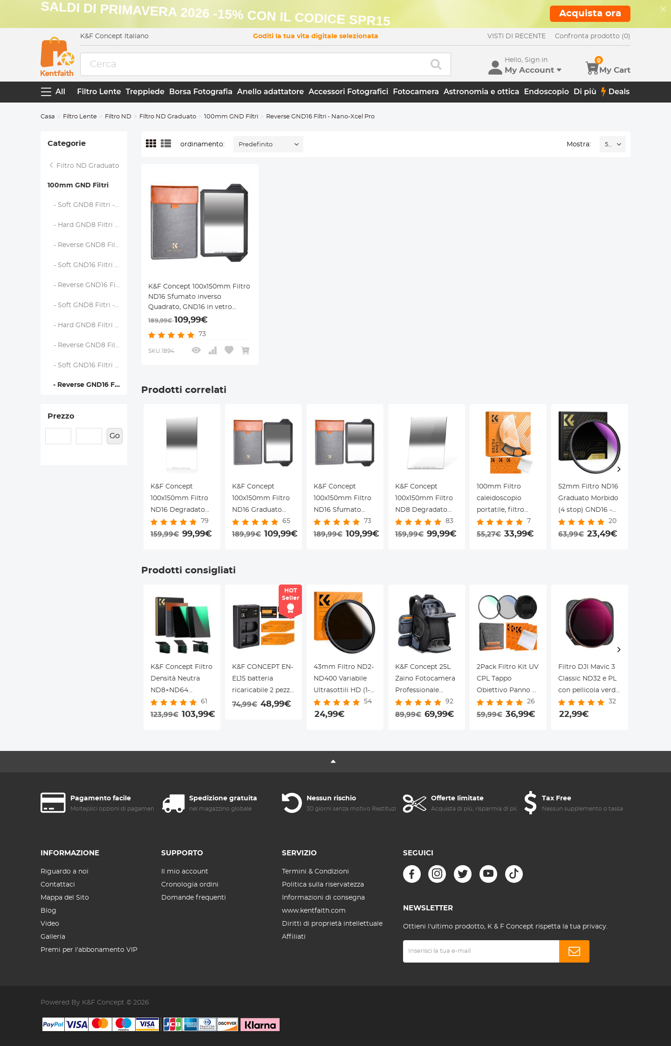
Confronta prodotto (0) (592, 36)
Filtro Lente (99, 91)
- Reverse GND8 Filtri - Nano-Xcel (87, 245)
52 (608, 145)
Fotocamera (416, 91)
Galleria (53, 937)
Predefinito (256, 145)
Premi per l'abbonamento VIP (89, 950)
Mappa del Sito (65, 898)
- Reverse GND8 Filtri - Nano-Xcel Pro (87, 345)
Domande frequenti (193, 898)
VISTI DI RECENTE (516, 36)
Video (50, 924)
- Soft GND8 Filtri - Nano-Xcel (87, 205)
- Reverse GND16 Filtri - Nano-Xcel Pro (87, 385)
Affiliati (294, 937)
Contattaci (58, 884)
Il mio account (184, 871)
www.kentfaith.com (314, 911)
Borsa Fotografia (201, 91)
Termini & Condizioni (315, 871)
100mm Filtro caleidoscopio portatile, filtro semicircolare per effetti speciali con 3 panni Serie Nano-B (506, 499)
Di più (585, 91)
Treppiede (145, 91)
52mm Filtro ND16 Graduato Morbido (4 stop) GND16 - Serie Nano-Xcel (588, 499)
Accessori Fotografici (348, 91)
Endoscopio (546, 91)
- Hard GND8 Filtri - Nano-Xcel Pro (87, 325)
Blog (48, 911)
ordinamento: (202, 144)
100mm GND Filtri (231, 117)
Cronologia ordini (190, 884)
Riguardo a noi (65, 871)
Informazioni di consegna (323, 898)
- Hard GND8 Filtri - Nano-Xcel (87, 225)
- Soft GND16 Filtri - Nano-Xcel (87, 265)
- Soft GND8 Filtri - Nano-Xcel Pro (87, 305)
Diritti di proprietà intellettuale (332, 924)
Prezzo (61, 416)
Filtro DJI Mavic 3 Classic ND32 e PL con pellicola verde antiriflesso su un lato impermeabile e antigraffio (588, 680)
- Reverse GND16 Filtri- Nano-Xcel (87, 285)
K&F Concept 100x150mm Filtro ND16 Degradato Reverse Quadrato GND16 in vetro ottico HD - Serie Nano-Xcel (180, 499)
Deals (615, 92)
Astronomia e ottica (481, 91)
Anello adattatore (270, 91)
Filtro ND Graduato (167, 117)
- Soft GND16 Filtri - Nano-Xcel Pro (87, 365)
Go (115, 436)
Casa (48, 117)
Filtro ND (118, 117)
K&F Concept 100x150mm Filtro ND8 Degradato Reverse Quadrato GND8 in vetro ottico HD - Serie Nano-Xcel (424, 499)
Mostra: (579, 144)
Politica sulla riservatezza (323, 884)
